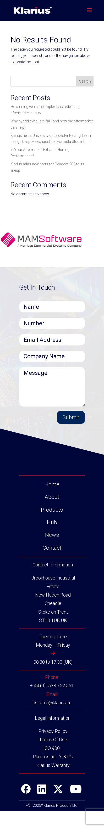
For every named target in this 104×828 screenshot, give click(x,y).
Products (52, 527)
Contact (51, 565)
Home (52, 501)
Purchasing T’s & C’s (53, 773)
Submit (71, 417)
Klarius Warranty (53, 782)
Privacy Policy (53, 748)
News (52, 552)
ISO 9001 (52, 765)
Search (85, 81)
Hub (52, 539)
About (52, 514)
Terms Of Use (53, 757)
